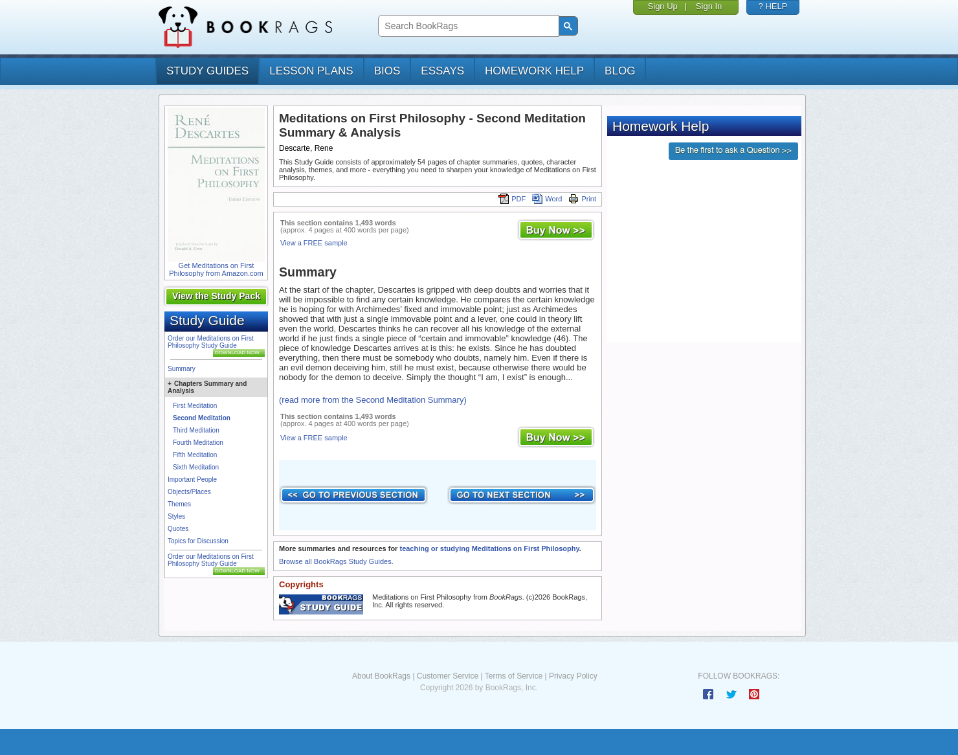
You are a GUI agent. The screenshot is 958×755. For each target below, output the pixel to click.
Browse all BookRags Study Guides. (336, 561)
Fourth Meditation (198, 442)
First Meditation (195, 405)
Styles (176, 516)
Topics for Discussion (198, 541)
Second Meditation (201, 418)
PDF (512, 199)
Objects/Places (189, 491)
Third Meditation (196, 430)
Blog (620, 71)
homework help (534, 71)
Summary (181, 368)
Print (582, 199)
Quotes (178, 528)
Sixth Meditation (196, 467)
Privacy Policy (573, 676)
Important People (192, 479)
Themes (179, 504)
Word (547, 199)
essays (442, 71)
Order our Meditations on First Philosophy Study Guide (211, 342)
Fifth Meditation (195, 454)
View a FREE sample (314, 243)
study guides (207, 71)
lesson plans (311, 71)
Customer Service (447, 676)
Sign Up (663, 6)
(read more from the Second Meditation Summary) (373, 400)
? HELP (773, 6)
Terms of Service (513, 676)
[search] (467, 26)
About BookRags (381, 676)
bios (387, 71)
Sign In (709, 6)
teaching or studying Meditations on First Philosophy (489, 548)
